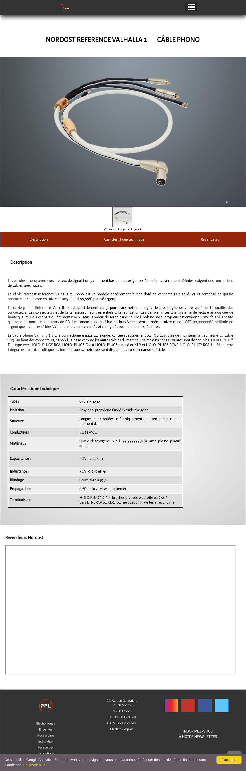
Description (37, 239)
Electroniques (45, 723)
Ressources (46, 747)
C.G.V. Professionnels (121, 723)
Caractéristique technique (123, 239)
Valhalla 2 (129, 39)
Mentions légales (122, 729)
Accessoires (45, 735)
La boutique (46, 753)
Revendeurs (208, 239)
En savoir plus (34, 765)
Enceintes (46, 729)
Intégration (45, 741)
